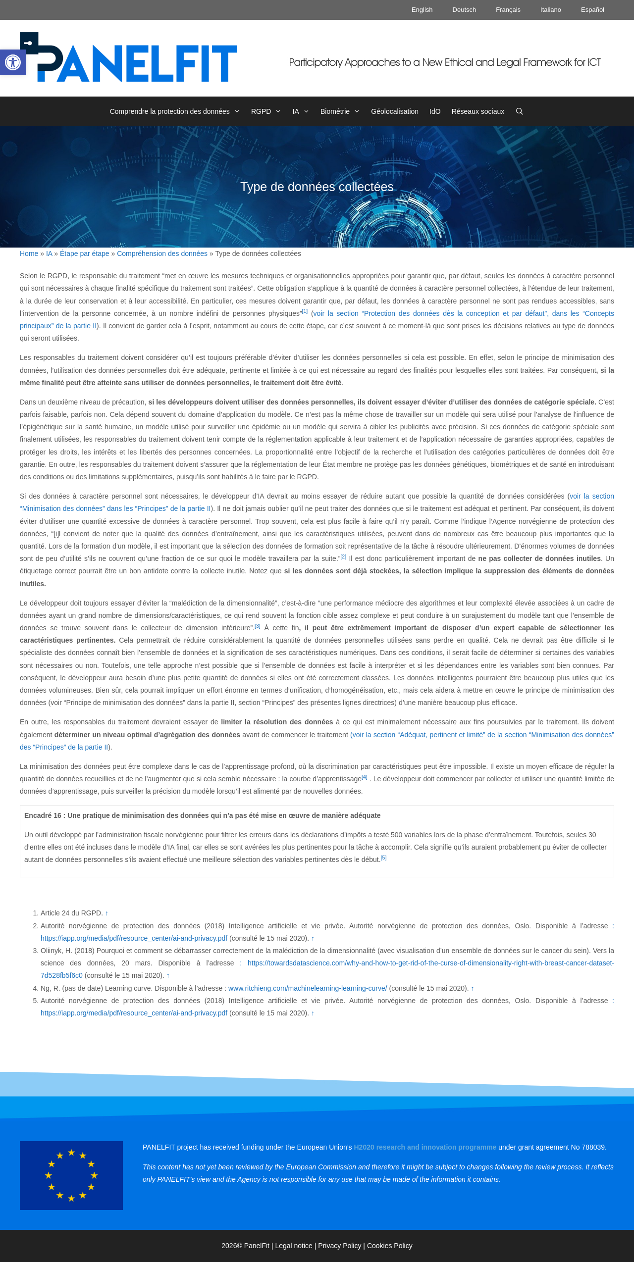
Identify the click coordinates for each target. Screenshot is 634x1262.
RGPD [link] (269, 111)
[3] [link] (258, 626)
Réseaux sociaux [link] (478, 111)
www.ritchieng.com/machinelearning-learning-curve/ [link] (307, 988)
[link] (13, 62)
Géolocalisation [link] (395, 111)
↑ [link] (106, 913)
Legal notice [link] (294, 1246)
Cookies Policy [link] (390, 1246)
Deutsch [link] (464, 9)
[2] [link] (343, 556)
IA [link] (304, 111)
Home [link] (29, 253)
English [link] (422, 9)
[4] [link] (365, 777)
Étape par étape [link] (84, 253)
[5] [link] (384, 857)
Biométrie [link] (343, 111)
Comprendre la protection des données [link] (178, 111)
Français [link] (508, 9)
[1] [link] (305, 311)
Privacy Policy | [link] (342, 1246)
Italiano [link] (550, 9)
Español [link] (592, 9)
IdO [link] (435, 111)
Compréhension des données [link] (162, 253)
